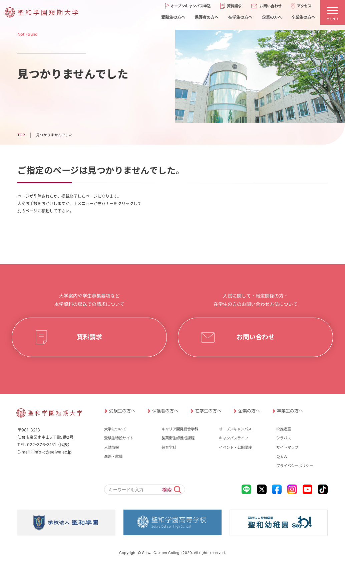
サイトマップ (287, 447)
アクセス (304, 6)
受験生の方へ (173, 17)
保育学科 (168, 447)
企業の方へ (272, 17)
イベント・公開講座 (235, 447)
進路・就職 (113, 456)
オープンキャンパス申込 (190, 6)
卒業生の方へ (303, 17)
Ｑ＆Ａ (281, 456)
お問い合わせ (271, 6)
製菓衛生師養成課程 (178, 438)
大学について (115, 429)
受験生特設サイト (118, 438)
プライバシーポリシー (294, 465)
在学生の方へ (240, 17)
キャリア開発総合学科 (179, 429)
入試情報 (111, 447)
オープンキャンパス (235, 429)
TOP (21, 135)
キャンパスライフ (233, 438)
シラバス (283, 438)
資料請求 (234, 6)
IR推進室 (283, 429)
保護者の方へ (207, 17)
